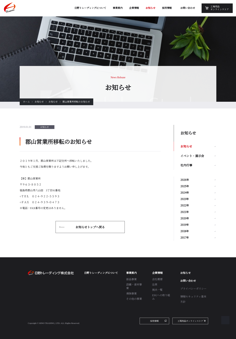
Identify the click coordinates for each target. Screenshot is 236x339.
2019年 (184, 225)
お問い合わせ (188, 280)
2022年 (184, 205)
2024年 (184, 192)
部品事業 (131, 279)
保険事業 (131, 293)
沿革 (154, 284)
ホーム (26, 102)
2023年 (184, 199)
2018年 (184, 231)
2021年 (184, 212)
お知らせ (39, 102)
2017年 (184, 237)
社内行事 (186, 165)
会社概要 (157, 279)
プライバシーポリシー (193, 288)
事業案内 (131, 273)
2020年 (184, 218)
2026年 (184, 180)
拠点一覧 (157, 289)
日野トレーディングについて (101, 273)
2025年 (184, 186)
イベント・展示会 (192, 156)
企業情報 (157, 273)
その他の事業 (134, 298)
